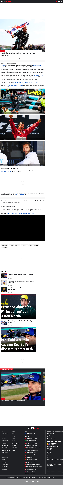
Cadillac (13, 438)
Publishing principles (26, 477)
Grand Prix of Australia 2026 (31, 433)
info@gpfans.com (50, 455)
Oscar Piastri (4, 438)
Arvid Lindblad (4, 462)
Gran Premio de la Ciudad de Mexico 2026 (33, 466)
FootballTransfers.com (51, 471)
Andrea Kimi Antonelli (6, 450)
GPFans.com (49, 472)
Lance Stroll (4, 459)
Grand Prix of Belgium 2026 (31, 452)
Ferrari (13, 440)
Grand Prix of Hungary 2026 (31, 454)
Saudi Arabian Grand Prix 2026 (31, 440)
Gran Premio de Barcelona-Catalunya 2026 (34, 447)
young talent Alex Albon (6, 171)
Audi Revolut (14, 436)
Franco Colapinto (5, 440)
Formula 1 (17, 245)
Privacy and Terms (12, 477)
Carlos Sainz (4, 448)
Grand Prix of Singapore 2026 (31, 462)
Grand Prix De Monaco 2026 (31, 445)
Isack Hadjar (4, 443)
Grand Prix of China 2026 (30, 435)
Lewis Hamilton (37, 65)
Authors (7, 477)
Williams (3, 65)
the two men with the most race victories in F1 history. (25, 82)
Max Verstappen (5, 445)
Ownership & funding (43, 477)
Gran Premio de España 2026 (31, 459)
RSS (17, 477)
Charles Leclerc (5, 435)
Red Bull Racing (15, 448)
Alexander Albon (5, 447)
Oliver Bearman (5, 454)
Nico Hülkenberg (5, 466)
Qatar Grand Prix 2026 (30, 471)
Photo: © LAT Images (4, 48)
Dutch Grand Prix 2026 (30, 455)
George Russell (5, 452)
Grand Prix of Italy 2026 (30, 457)
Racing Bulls (14, 447)
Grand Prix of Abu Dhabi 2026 (31, 473)
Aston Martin (14, 435)
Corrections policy (34, 477)
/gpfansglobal (50, 433)
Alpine (13, 433)
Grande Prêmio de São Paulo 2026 (32, 467)
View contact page (50, 465)
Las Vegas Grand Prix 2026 (31, 469)
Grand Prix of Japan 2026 (30, 436)
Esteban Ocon (4, 455)
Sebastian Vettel (24, 245)
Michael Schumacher (34, 245)
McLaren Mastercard (16, 443)
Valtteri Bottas (4, 467)
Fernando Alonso (5, 457)
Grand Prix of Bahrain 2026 (31, 438)
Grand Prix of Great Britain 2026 (31, 450)
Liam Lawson (4, 461)
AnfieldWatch (60, 472)
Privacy (53, 477)
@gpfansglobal (50, 435)
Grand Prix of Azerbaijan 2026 (31, 461)
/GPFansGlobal (50, 438)
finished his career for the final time (15, 85)
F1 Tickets (49, 477)
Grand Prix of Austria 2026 (30, 448)
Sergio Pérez (4, 469)
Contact (20, 477)
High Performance (20, 194)
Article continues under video (23, 197)
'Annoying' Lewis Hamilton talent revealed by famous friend (20, 213)
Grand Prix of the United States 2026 (32, 464)
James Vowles (4, 247)
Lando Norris (4, 436)
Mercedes (11, 245)
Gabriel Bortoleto (5, 464)
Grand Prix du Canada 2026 (31, 443)
